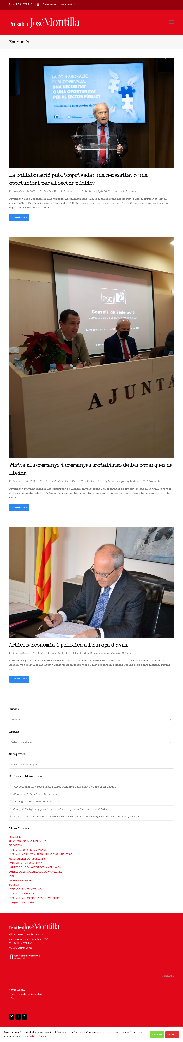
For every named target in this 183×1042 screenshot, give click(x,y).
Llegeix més (19, 217)
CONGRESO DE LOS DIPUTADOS (28, 841)
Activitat (90, 191)
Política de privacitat (26, 994)
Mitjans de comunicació (105, 653)
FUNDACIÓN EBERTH (21, 894)
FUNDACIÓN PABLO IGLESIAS (26, 889)
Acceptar (156, 1034)
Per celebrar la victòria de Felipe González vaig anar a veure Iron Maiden (64, 787)
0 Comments (132, 191)
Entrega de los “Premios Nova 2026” (37, 802)
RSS (13, 998)
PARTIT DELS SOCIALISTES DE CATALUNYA (35, 872)
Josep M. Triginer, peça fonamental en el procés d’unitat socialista (60, 809)
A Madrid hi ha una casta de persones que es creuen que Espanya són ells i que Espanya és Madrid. (79, 816)
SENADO (14, 885)
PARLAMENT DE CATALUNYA (25, 863)
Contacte (168, 976)
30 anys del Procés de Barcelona (35, 794)
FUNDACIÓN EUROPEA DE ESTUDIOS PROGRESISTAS (40, 854)
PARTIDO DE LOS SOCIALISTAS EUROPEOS (35, 867)
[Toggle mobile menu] (171, 23)
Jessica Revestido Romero (60, 191)
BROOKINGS (16, 845)
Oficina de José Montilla (60, 481)
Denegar (172, 1034)
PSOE (12, 876)
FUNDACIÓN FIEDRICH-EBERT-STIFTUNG (34, 898)
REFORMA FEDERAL (21, 881)
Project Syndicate (21, 902)
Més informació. (40, 1036)
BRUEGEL (15, 837)
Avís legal (18, 990)
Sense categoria (118, 481)
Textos (112, 191)
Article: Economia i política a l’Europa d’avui (68, 645)
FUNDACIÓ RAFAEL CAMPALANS (28, 850)
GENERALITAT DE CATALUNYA (27, 859)
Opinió (102, 191)
